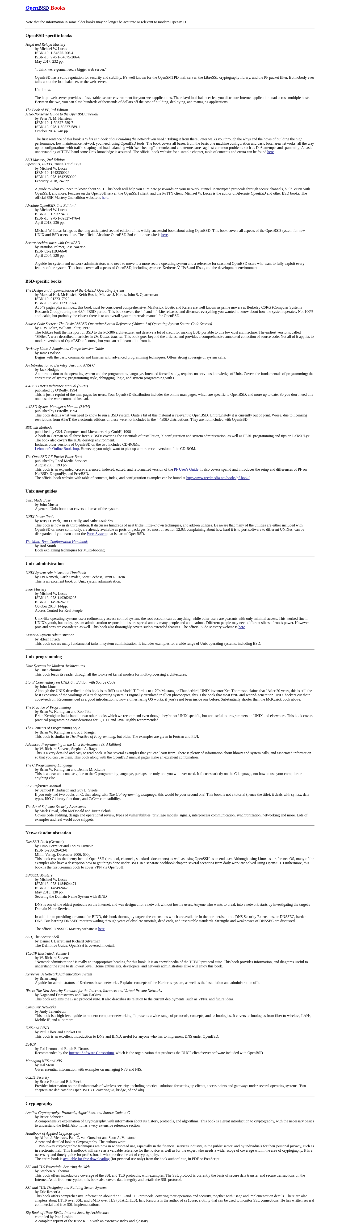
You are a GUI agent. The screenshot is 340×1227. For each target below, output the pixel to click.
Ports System (97, 534)
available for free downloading (86, 1159)
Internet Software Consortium (91, 1053)
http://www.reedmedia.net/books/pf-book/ (217, 478)
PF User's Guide (186, 469)
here (270, 152)
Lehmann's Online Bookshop (57, 449)
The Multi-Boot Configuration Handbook (56, 542)
